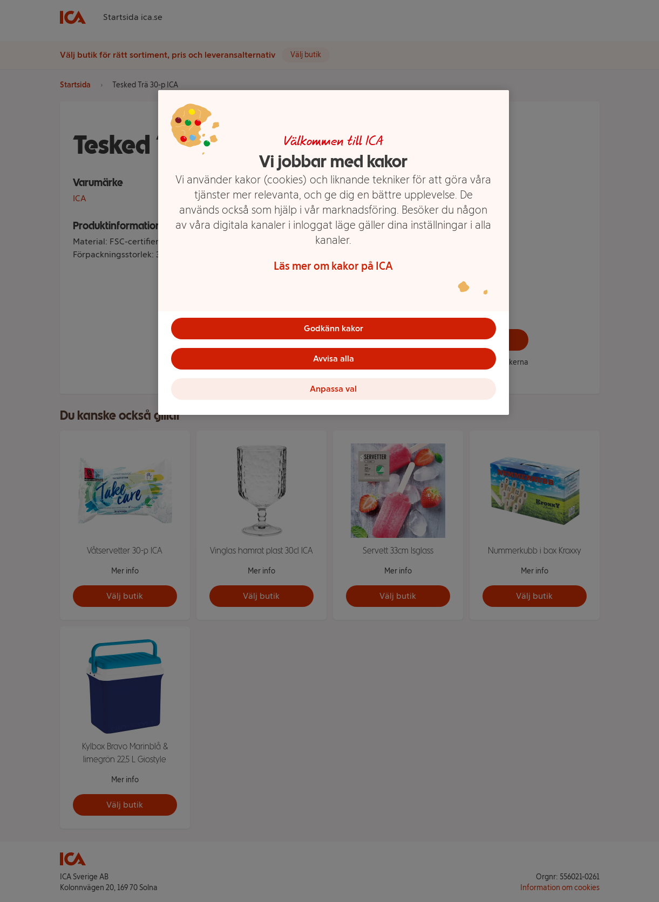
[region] (333, 252)
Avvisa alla (333, 358)
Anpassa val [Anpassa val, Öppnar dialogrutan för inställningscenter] (333, 389)
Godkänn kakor (333, 328)
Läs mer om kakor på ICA (333, 265)
